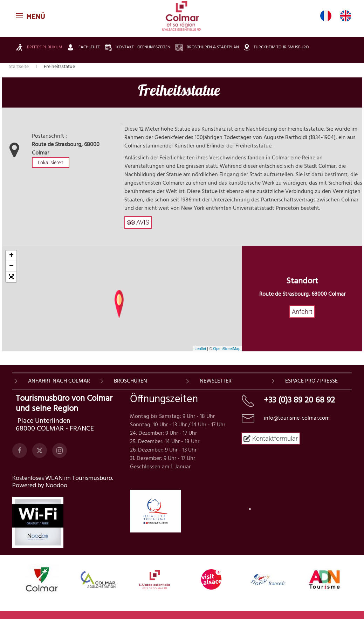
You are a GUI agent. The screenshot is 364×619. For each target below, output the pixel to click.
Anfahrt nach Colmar (59, 381)
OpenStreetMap (226, 348)
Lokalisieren (50, 162)
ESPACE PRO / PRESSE (311, 381)
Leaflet (200, 348)
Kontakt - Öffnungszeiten (137, 47)
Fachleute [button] (83, 47)
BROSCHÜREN (130, 381)
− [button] (11, 266)
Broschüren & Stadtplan (207, 47)
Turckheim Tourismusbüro (276, 47)
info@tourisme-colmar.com (297, 418)
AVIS (138, 222)
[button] (31, 16)
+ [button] (11, 255)
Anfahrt (302, 311)
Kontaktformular (270, 438)
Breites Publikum (39, 47)
